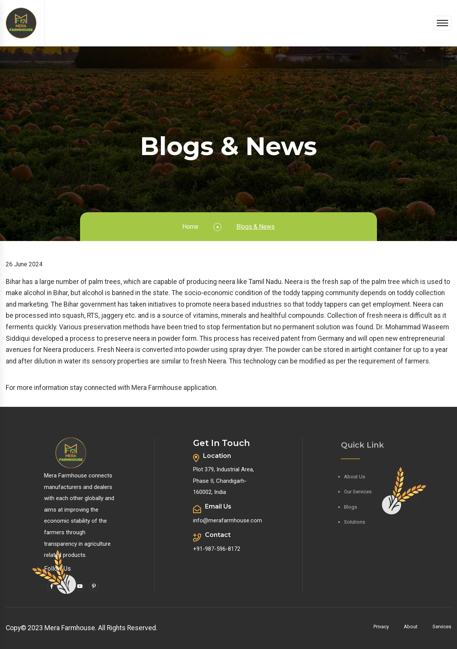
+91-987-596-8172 (216, 548)
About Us (354, 478)
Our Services (358, 493)
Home (190, 226)
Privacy (381, 626)
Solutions (354, 524)
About (411, 626)
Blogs (350, 508)
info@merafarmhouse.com (227, 520)
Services (441, 626)
